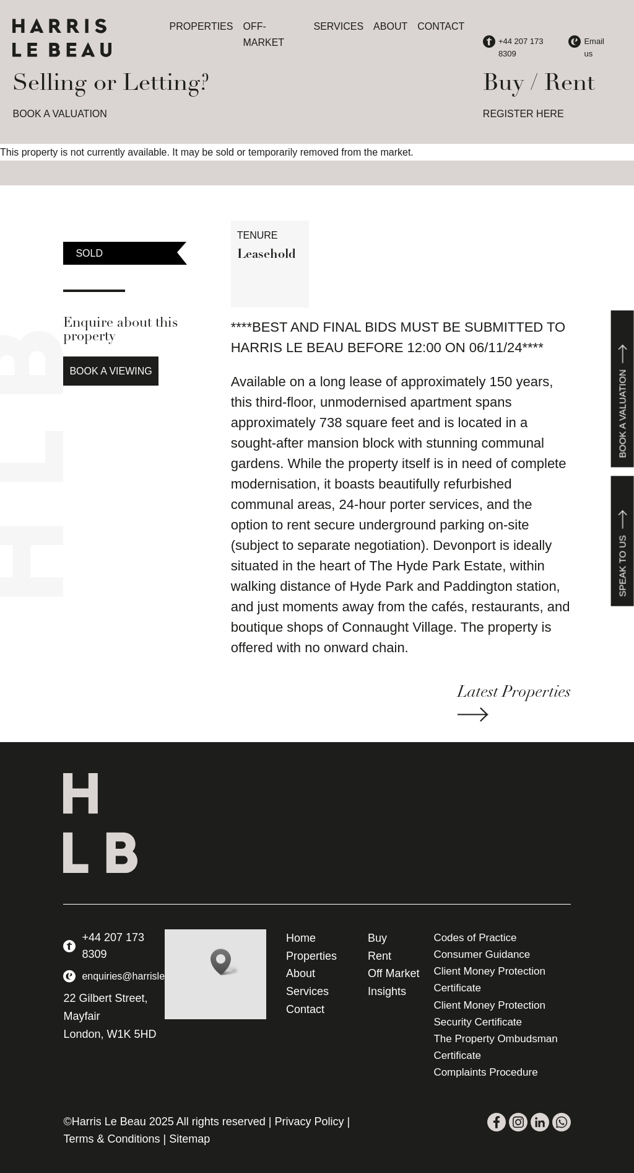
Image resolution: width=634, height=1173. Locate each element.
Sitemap (189, 1139)
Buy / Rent (539, 84)
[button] (225, 962)
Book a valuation (622, 389)
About (390, 26)
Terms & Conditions (111, 1139)
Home (301, 938)
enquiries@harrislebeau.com (145, 976)
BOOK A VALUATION (59, 113)
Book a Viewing (110, 371)
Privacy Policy (309, 1121)
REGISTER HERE (523, 113)
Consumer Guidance (481, 954)
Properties (201, 26)
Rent (379, 956)
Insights (387, 991)
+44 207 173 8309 (113, 945)
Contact (440, 26)
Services (338, 26)
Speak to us (622, 541)
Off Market (394, 973)
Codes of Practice (474, 938)
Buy (377, 938)
